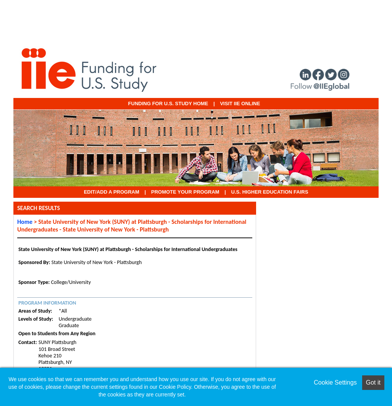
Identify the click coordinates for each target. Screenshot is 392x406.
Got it (373, 382)
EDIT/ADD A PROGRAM (111, 192)
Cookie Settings (335, 382)
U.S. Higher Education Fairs (269, 192)
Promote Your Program (185, 192)
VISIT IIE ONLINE (240, 103)
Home (25, 221)
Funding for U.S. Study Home (168, 103)
